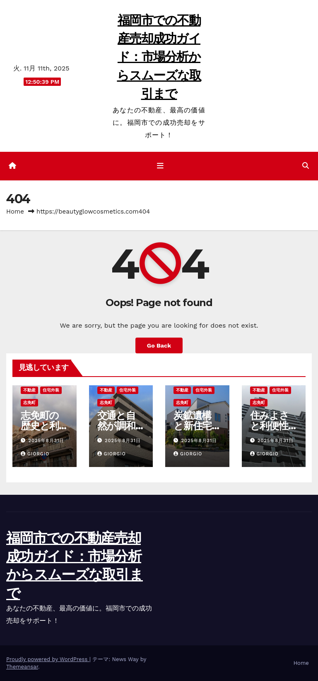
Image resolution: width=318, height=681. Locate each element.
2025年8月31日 (47, 440)
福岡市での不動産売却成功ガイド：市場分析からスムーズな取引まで (159, 56)
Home (15, 211)
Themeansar (22, 667)
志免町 (29, 402)
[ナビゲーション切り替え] (160, 166)
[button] (305, 166)
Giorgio (35, 454)
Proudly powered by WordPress (47, 659)
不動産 (29, 390)
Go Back (159, 345)
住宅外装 (51, 390)
